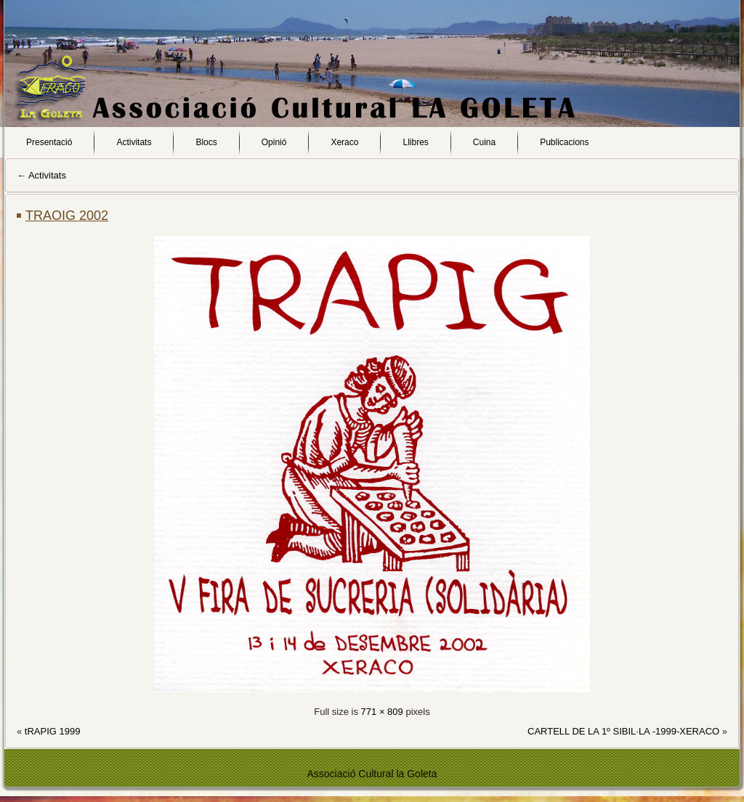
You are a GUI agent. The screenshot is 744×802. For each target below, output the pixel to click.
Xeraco (344, 142)
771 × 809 (382, 711)
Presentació (49, 142)
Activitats (133, 142)
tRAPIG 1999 (53, 731)
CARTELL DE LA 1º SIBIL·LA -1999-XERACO (623, 731)
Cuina (484, 142)
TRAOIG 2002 (66, 215)
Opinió (274, 142)
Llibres (415, 142)
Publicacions (564, 142)
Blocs (206, 142)
